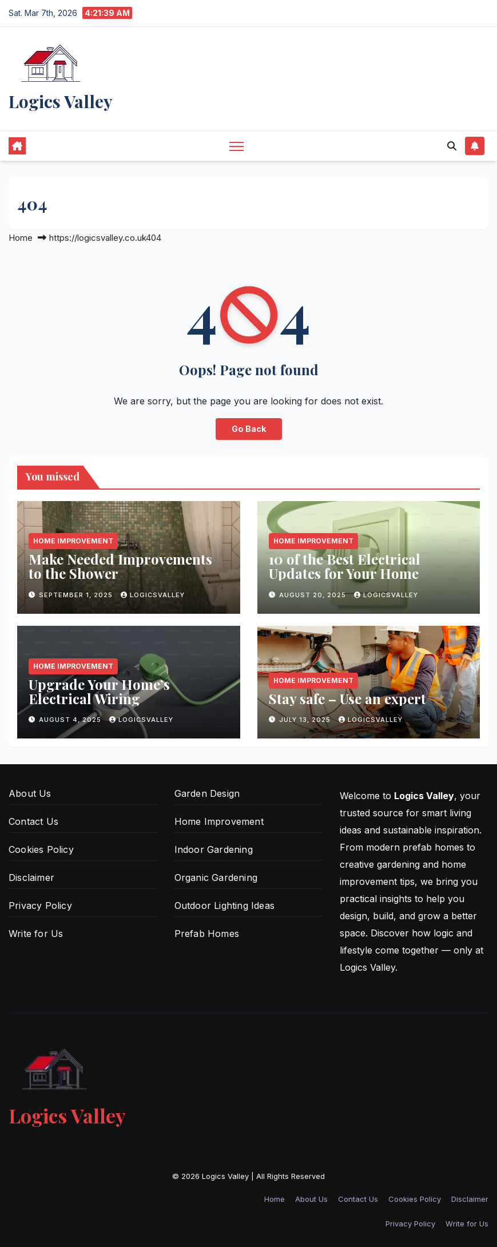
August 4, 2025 (71, 720)
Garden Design (207, 793)
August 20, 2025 (313, 595)
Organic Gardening (215, 877)
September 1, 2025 (77, 595)
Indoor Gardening (213, 849)
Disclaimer (31, 877)
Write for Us (36, 933)
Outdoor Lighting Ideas (224, 905)
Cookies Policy (41, 849)
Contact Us (33, 821)
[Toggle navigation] (236, 145)
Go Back (249, 429)
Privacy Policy (40, 905)
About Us (30, 793)
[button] (451, 146)
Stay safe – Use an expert (347, 698)
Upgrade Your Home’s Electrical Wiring (99, 691)
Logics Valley (61, 101)
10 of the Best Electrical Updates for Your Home (344, 566)
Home (21, 237)
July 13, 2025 (306, 720)
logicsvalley (153, 595)
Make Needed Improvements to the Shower (120, 566)
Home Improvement (73, 541)
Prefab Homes (206, 933)
